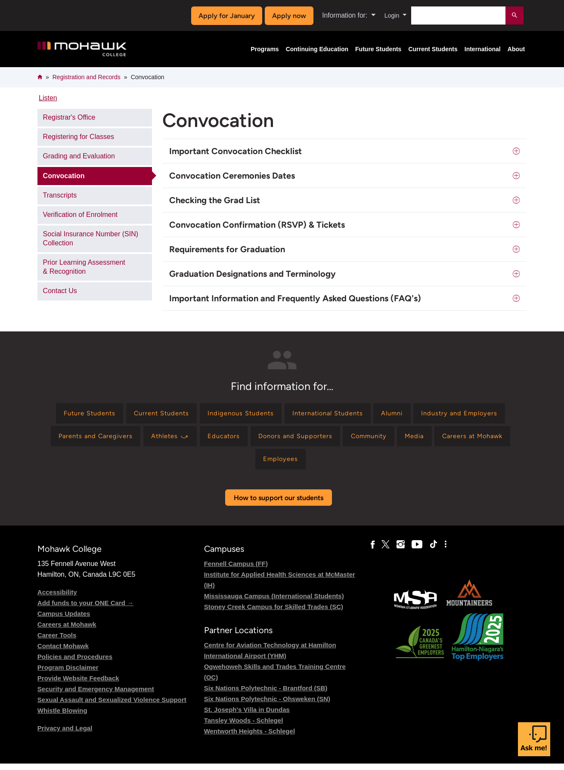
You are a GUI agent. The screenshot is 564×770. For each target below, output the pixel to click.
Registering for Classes (78, 136)
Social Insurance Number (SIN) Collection (90, 238)
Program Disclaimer (68, 673)
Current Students (432, 49)
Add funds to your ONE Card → (85, 608)
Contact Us (60, 290)
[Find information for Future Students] (123, 414)
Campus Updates (63, 619)
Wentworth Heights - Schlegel (249, 737)
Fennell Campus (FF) (236, 569)
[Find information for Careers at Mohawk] (272, 464)
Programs (265, 49)
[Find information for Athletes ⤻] (274, 439)
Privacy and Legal (65, 734)
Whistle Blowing (62, 716)
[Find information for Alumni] (453, 414)
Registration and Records (87, 77)
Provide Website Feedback (78, 684)
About (516, 49)
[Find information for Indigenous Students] (287, 414)
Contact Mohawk (63, 652)
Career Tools (57, 641)
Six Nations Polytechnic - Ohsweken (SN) (267, 704)
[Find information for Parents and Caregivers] (193, 439)
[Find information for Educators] (332, 439)
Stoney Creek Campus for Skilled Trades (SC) (273, 612)
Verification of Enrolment (80, 214)
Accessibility (57, 598)
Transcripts (60, 195)
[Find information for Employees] (344, 464)
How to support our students (278, 504)
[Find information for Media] (208, 464)
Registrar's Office (69, 117)
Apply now (287, 16)
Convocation (64, 175)
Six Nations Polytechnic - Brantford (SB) (266, 694)
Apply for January (224, 16)
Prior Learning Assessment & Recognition (84, 267)
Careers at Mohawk (66, 630)
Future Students (378, 49)
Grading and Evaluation (79, 156)
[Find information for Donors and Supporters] (408, 439)
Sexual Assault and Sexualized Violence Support (111, 705)
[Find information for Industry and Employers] (93, 439)
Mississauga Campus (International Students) (274, 602)
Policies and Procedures (74, 662)
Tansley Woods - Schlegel (243, 726)
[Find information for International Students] (382, 414)
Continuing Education (317, 49)
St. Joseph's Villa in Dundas (247, 715)
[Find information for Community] (488, 439)
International (483, 49)
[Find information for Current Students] (202, 414)
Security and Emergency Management (95, 695)
